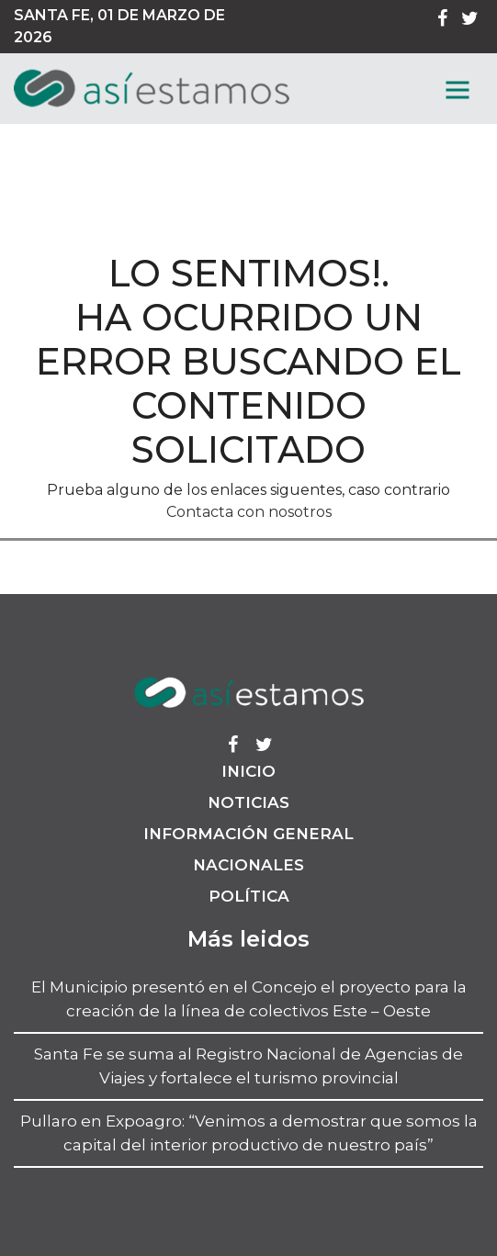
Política (249, 896)
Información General (248, 833)
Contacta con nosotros (249, 512)
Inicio (248, 771)
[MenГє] (457, 90)
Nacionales (248, 865)
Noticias (248, 802)
